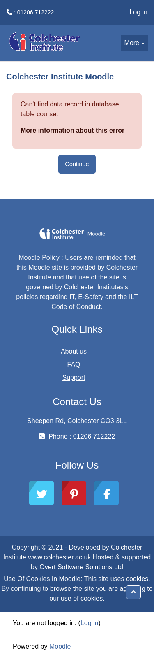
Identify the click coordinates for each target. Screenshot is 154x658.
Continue (77, 164)
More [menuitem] (131, 42)
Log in (138, 12)
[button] (133, 592)
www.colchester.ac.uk (59, 557)
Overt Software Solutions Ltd (81, 566)
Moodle (60, 646)
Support (73, 377)
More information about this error (72, 130)
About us (74, 351)
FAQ (73, 364)
